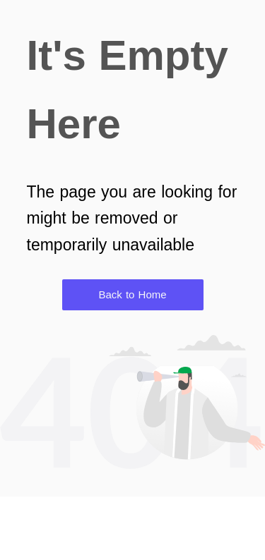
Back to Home (132, 294)
